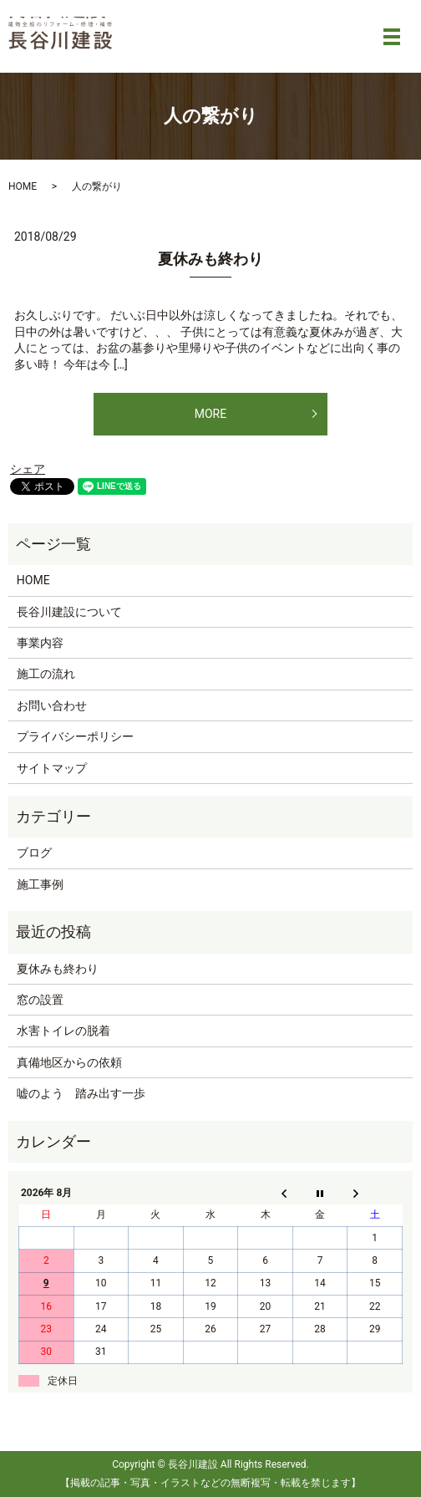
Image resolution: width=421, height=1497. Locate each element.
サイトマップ (52, 768)
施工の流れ (46, 673)
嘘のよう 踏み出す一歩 (81, 1093)
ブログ (34, 852)
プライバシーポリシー (75, 736)
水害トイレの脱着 (63, 1030)
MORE (210, 413)
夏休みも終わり (210, 258)
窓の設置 (40, 999)
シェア (27, 469)
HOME (22, 186)
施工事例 (40, 884)
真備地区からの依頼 (69, 1062)
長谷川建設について (69, 612)
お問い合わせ (52, 705)
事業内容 (40, 642)
